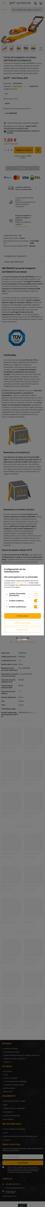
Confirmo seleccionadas (22, 622)
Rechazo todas (22, 629)
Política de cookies (21, 583)
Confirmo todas (22, 616)
